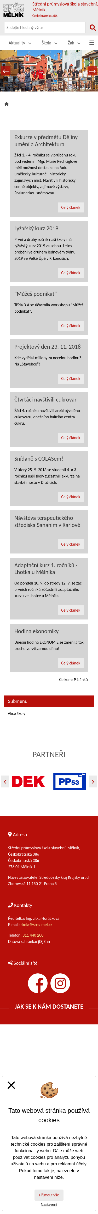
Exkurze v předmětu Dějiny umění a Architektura (46, 141)
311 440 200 (33, 935)
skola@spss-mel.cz (36, 924)
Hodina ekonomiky (36, 631)
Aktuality (20, 43)
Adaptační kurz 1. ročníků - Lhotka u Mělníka (45, 569)
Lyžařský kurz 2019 (36, 228)
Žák (74, 43)
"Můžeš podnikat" (35, 293)
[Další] (93, 782)
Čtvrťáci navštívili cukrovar (45, 399)
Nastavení (49, 1204)
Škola (49, 43)
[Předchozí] (5, 782)
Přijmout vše (49, 1195)
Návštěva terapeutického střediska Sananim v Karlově (47, 521)
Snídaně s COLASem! (38, 458)
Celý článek (70, 207)
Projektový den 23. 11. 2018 (47, 346)
